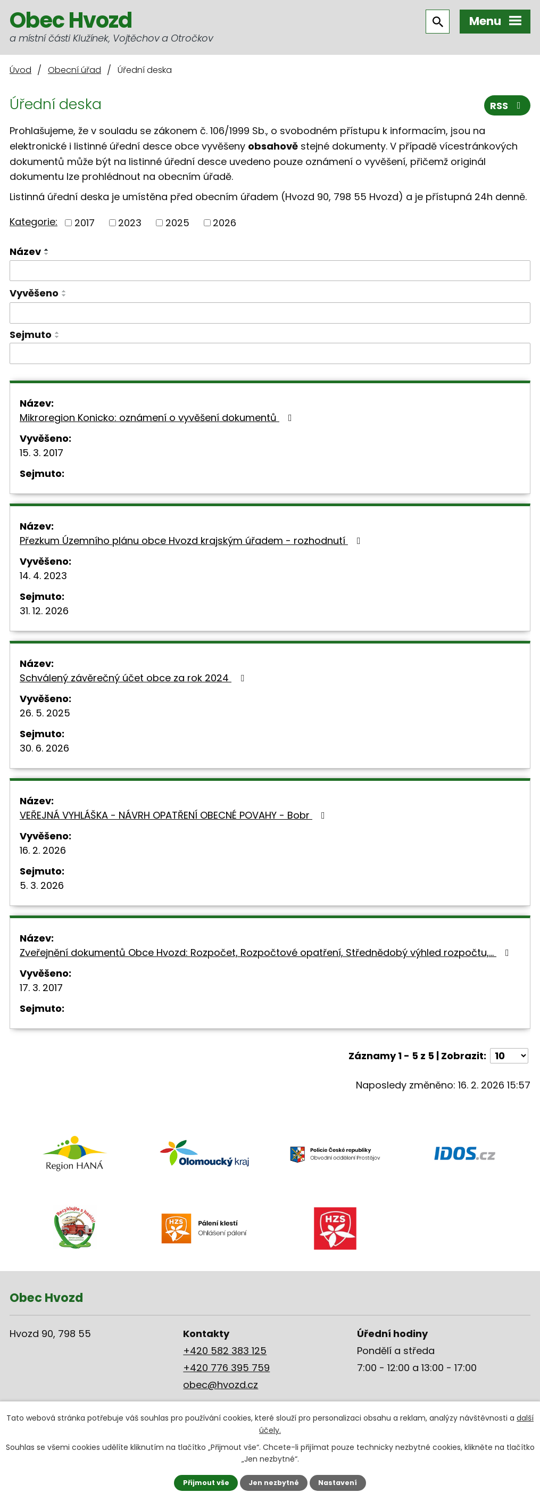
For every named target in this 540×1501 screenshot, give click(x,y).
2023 (130, 222)
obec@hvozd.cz (220, 1384)
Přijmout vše (206, 1482)
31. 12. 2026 (44, 610)
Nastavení (337, 1482)
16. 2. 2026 (43, 850)
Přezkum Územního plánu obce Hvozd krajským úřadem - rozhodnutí (192, 540)
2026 (224, 222)
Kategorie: (33, 221)
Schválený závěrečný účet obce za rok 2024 (134, 677)
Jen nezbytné (273, 1482)
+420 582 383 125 (225, 1350)
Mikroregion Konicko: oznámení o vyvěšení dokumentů (158, 417)
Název (25, 251)
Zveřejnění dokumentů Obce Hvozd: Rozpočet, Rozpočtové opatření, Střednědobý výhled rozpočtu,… (266, 952)
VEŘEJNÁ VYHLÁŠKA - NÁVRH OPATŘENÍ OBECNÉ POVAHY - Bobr (174, 815)
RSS (507, 105)
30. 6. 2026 (44, 748)
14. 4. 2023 (43, 575)
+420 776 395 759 (226, 1367)
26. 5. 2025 (45, 713)
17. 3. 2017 (41, 987)
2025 (177, 222)
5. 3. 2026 (42, 885)
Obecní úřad (74, 70)
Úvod (20, 70)
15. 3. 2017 (41, 452)
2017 (84, 222)
